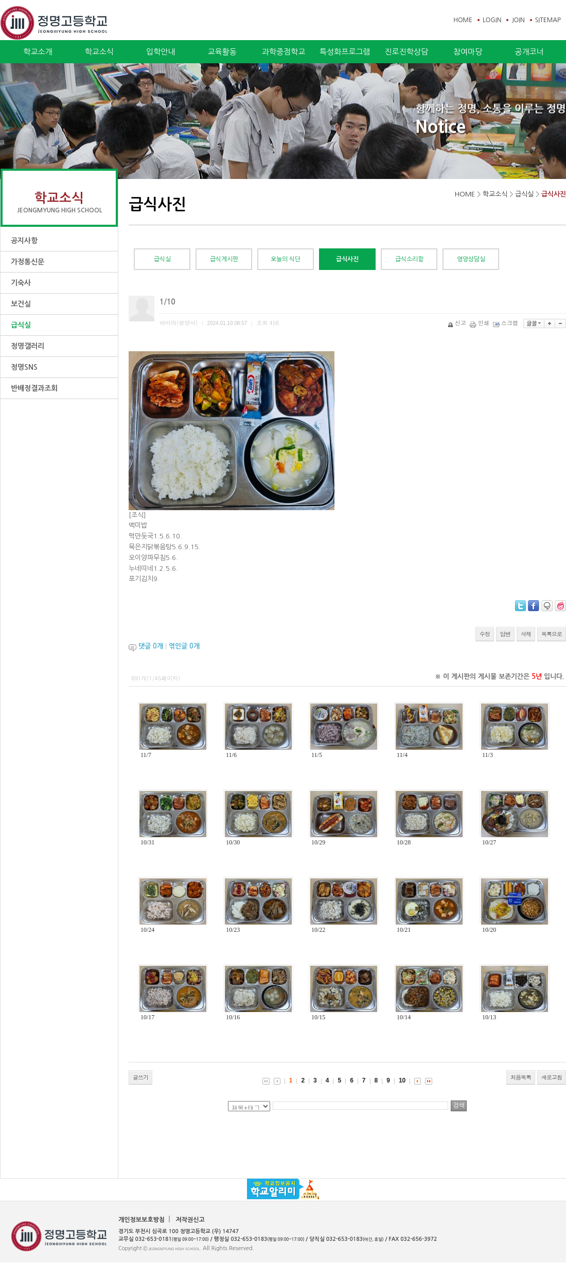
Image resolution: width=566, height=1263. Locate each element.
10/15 (318, 1017)
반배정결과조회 (34, 388)
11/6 (231, 755)
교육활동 (221, 52)
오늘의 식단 (285, 259)
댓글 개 (150, 646)
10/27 (489, 842)
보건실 (21, 304)
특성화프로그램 (345, 52)
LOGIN (492, 20)
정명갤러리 (27, 346)
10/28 (404, 842)
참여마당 (467, 52)
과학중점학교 (284, 52)
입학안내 (160, 52)
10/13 (489, 1017)
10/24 (147, 929)
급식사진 (553, 194)
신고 (457, 323)
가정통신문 (27, 261)
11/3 (487, 755)
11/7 (145, 755)
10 (402, 1080)
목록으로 (551, 634)
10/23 (233, 929)
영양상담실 (471, 259)
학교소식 (99, 52)
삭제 (526, 634)
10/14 (404, 1017)
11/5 (316, 755)
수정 (485, 634)
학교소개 (37, 52)
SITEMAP (548, 20)
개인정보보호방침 (141, 1220)
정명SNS (24, 367)
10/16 (233, 1017)
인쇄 (480, 323)
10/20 (489, 929)
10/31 (147, 842)
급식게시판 (224, 259)
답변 (505, 634)
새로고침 (551, 1077)
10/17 (147, 1017)
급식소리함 (409, 259)
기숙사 (21, 282)
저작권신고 (189, 1220)
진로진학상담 (406, 52)
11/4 (402, 755)
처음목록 (520, 1077)
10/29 (318, 842)
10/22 (318, 929)
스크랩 (506, 323)
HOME (462, 20)
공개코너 (529, 52)
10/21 (404, 929)
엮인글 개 (184, 646)
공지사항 (24, 240)
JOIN (517, 20)
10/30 (233, 842)
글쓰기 (140, 1077)
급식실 (21, 325)
